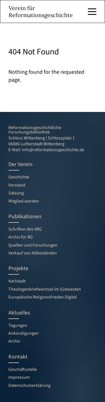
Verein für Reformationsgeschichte (41, 11)
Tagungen (17, 325)
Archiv (14, 341)
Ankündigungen (23, 333)
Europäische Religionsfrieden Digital (42, 297)
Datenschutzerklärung (29, 385)
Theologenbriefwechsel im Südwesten (44, 289)
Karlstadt (16, 281)
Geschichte (18, 177)
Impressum (19, 377)
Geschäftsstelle (22, 369)
